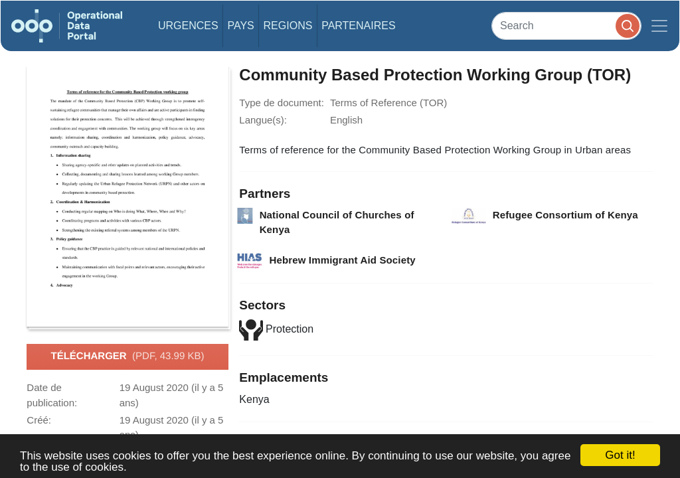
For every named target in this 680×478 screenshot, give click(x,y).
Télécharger (128, 356)
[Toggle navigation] (659, 26)
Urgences (188, 25)
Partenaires (358, 25)
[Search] (566, 25)
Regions (288, 25)
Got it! (620, 455)
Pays (240, 25)
